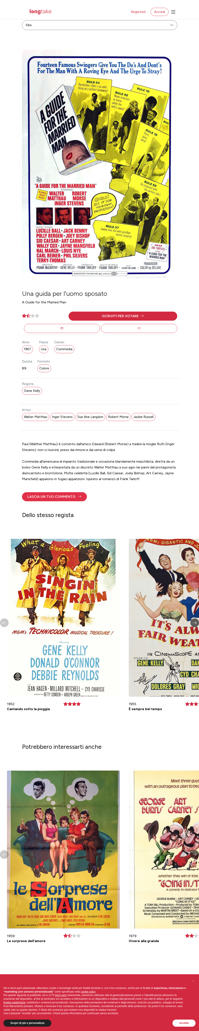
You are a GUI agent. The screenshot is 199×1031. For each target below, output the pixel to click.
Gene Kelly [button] (32, 391)
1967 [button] (27, 349)
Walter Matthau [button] (35, 417)
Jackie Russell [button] (143, 417)
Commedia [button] (64, 349)
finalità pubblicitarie (14, 1002)
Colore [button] (44, 368)
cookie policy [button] (88, 991)
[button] (123, 316)
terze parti (60, 995)
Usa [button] (43, 349)
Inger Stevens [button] (62, 417)
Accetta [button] (184, 1023)
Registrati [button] (138, 12)
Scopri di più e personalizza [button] (27, 1023)
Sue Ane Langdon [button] (90, 417)
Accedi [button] (159, 12)
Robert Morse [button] (118, 417)
